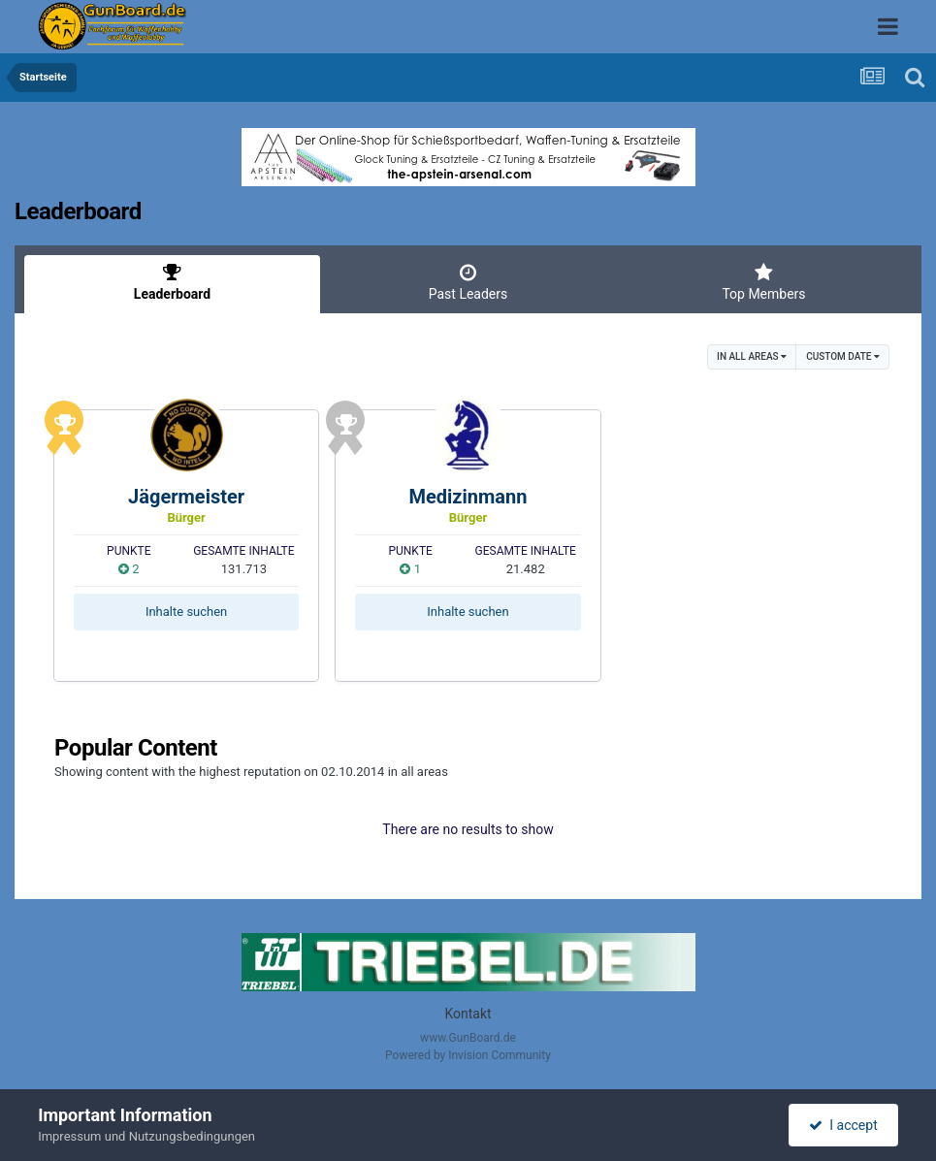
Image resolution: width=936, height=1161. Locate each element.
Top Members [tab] (763, 282)
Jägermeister (186, 496)
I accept (843, 1125)
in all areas (752, 356)
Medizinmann (467, 496)
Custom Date (843, 356)
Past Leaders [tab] (468, 282)
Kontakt (467, 1013)
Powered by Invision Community (468, 1055)
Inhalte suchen (186, 611)
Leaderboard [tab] (172, 282)
